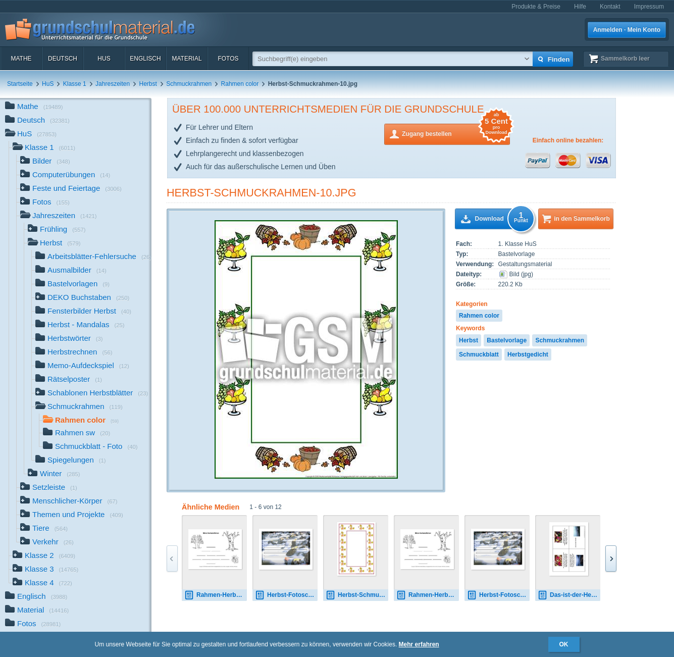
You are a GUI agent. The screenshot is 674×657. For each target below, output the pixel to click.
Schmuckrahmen (189, 83)
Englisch (145, 58)
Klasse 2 (44, 556)
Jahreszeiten (112, 83)
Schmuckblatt (479, 354)
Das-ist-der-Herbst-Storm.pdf (569, 595)
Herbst (148, 83)
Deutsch (62, 58)
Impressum (649, 6)
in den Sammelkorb (582, 218)
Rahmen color (240, 83)
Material (186, 58)
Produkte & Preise (535, 6)
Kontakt (610, 6)
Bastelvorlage (507, 340)
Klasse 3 (45, 570)
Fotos (228, 58)
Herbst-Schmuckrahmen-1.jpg (357, 595)
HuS (103, 58)
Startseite (20, 83)
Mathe (21, 58)
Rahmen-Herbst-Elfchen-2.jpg (215, 595)
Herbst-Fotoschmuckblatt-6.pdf (286, 595)
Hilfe (580, 6)
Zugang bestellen (456, 133)
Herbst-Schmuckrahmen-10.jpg (261, 192)
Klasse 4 (42, 583)
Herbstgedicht (527, 354)
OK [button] (563, 644)
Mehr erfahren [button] (419, 644)
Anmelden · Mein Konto (626, 29)
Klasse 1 (74, 83)
